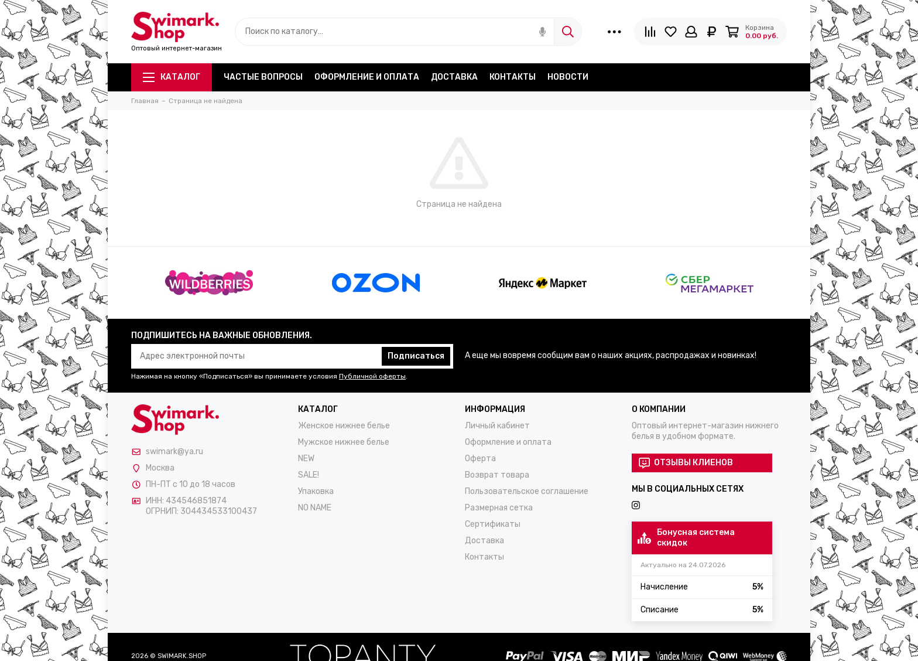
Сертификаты (492, 524)
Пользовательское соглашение (526, 491)
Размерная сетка (499, 508)
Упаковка (316, 491)
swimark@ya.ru (174, 451)
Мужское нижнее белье (343, 442)
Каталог (171, 77)
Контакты (512, 77)
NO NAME (314, 508)
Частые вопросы (263, 77)
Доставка (454, 77)
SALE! (308, 475)
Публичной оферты (372, 376)
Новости (567, 77)
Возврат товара (497, 475)
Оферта (480, 459)
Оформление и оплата (366, 77)
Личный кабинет (497, 426)
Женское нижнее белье (344, 426)
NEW (306, 459)
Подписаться (416, 356)
